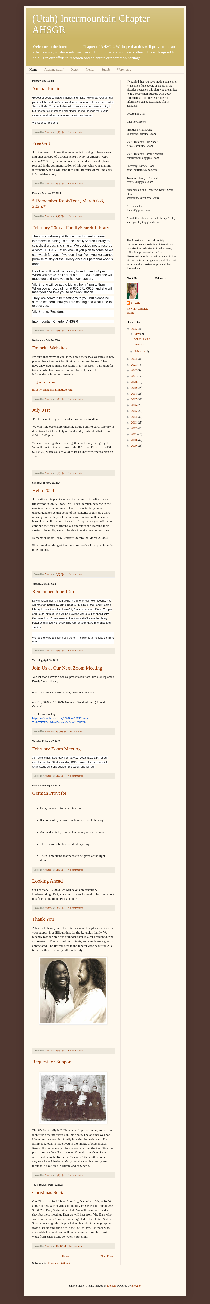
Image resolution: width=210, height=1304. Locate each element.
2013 (134, 422)
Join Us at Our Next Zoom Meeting (67, 668)
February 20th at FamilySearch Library (70, 227)
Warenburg (124, 69)
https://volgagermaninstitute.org (52, 389)
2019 (134, 387)
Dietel (74, 69)
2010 (134, 440)
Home (33, 69)
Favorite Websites (49, 347)
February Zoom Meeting (56, 748)
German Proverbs (49, 793)
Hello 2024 (43, 490)
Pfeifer (90, 69)
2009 (134, 445)
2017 (134, 399)
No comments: (75, 132)
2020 (134, 382)
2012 (134, 428)
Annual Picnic (46, 88)
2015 (134, 410)
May (137, 333)
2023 (134, 364)
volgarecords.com (43, 382)
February (139, 351)
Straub (105, 69)
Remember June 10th (53, 591)
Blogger (135, 1285)
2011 (134, 434)
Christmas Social (49, 1192)
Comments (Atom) (59, 1263)
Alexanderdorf (53, 69)
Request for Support (52, 1061)
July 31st (41, 410)
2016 (134, 405)
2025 (134, 328)
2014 (134, 416)
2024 (134, 358)
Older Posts (106, 1256)
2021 (134, 376)
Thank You (43, 919)
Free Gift (41, 143)
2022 (134, 370)
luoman (111, 1285)
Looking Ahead (47, 881)
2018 (134, 393)
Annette (135, 303)
